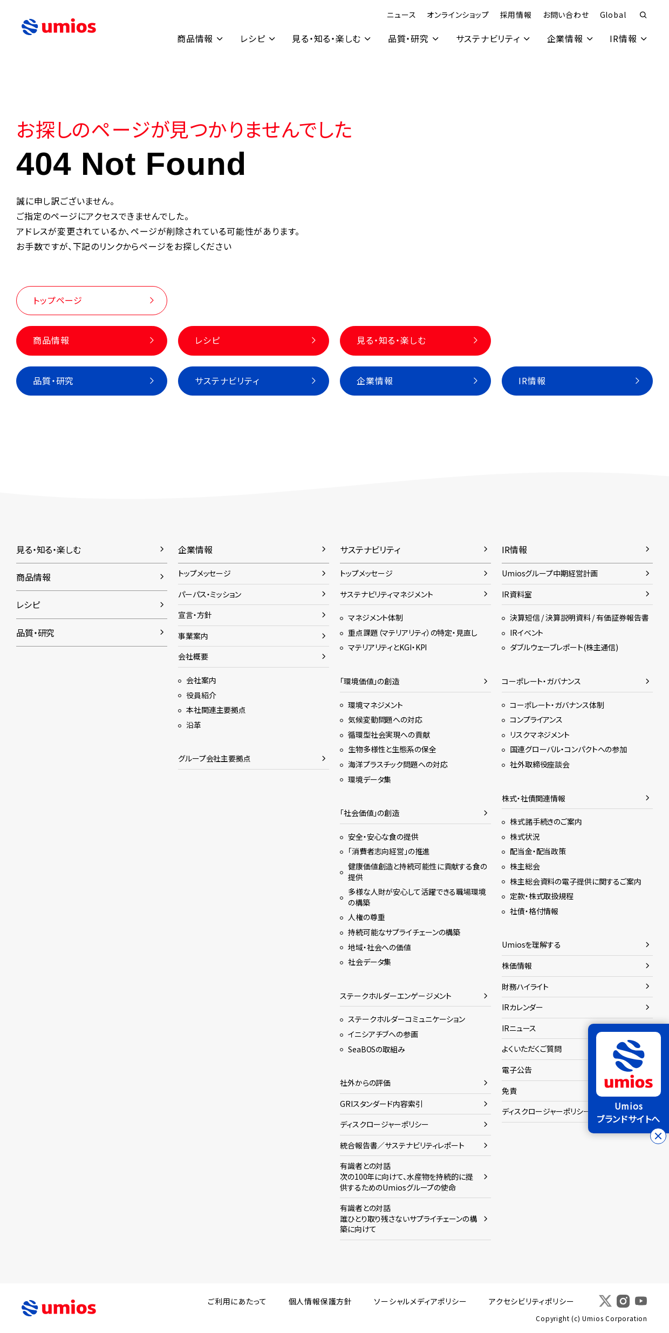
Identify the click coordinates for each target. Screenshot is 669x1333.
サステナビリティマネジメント (386, 594)
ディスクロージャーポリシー (384, 1124)
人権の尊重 (366, 917)
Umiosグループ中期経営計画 (550, 573)
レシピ (251, 39)
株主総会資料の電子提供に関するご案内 (575, 881)
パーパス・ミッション (209, 594)
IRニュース (519, 1028)
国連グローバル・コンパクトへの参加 (568, 749)
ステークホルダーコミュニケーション (406, 1019)
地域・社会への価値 (379, 947)
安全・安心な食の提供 (383, 836)
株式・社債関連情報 (533, 798)
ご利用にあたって (238, 1301)
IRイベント (526, 632)
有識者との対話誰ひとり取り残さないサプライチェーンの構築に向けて (408, 1219)
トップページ (58, 300)
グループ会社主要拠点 (214, 758)
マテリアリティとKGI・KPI (387, 647)
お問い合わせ (565, 14)
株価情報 (517, 965)
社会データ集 (369, 962)
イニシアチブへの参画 (383, 1034)
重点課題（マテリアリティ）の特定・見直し (412, 632)
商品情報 (193, 39)
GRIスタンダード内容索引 (381, 1103)
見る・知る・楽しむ (325, 39)
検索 (643, 15)
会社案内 (201, 680)
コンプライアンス (536, 720)
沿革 (193, 724)
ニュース (401, 14)
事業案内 (193, 635)
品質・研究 (407, 39)
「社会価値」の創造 (369, 813)
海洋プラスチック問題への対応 (397, 764)
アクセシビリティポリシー (532, 1301)
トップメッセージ (204, 573)
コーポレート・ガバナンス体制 (557, 704)
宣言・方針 (194, 615)
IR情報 (623, 39)
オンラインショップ (458, 14)
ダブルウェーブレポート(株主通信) (564, 647)
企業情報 (565, 39)
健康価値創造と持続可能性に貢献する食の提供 (417, 871)
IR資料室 (516, 594)
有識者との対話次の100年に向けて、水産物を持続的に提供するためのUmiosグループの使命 (406, 1177)
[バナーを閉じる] (658, 1136)
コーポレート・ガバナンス (541, 681)
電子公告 (517, 1069)
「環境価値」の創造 (369, 681)
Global (612, 14)
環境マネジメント (375, 704)
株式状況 (525, 836)
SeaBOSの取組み (376, 1049)
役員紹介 (201, 695)
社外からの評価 (365, 1083)
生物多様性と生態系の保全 (392, 749)
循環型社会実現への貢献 (389, 734)
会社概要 (193, 656)
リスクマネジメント (540, 734)
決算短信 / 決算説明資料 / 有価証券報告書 (579, 618)
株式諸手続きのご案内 (546, 822)
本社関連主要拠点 (216, 710)
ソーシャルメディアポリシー (420, 1301)
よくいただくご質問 (532, 1049)
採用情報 (515, 14)
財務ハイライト (525, 986)
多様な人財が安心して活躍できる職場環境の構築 (417, 897)
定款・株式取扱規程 (542, 896)
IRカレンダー (522, 1007)
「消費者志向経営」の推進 (389, 851)
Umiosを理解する (531, 945)
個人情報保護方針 (321, 1301)
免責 (509, 1090)
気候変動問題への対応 (385, 720)
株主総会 (525, 866)
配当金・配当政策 (538, 851)
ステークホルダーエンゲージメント (396, 995)
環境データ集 (369, 779)
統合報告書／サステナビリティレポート (402, 1145)
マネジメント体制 (375, 618)
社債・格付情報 (534, 911)
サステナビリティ (487, 39)
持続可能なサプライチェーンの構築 (404, 932)
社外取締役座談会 (540, 764)
